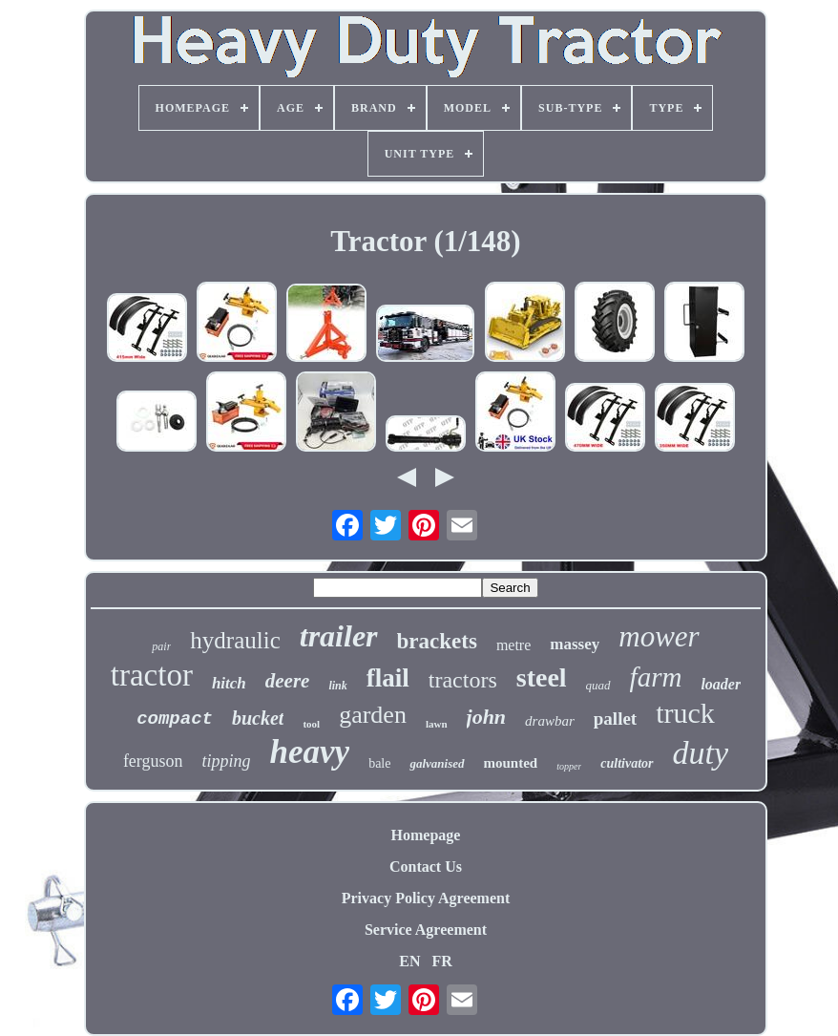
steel (541, 677)
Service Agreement (426, 929)
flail (388, 678)
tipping (226, 761)
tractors (463, 679)
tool (311, 723)
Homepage (426, 835)
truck (685, 713)
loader (721, 684)
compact (174, 718)
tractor (152, 675)
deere (287, 680)
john (487, 717)
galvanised (436, 763)
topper (568, 766)
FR (441, 961)
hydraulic (235, 640)
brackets (437, 641)
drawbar (550, 721)
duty (701, 753)
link (337, 685)
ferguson (153, 761)
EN (409, 961)
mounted (511, 763)
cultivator (626, 763)
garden (373, 715)
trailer (339, 636)
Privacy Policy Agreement (426, 898)
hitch (229, 683)
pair (161, 646)
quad (598, 685)
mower (658, 636)
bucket (257, 718)
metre (513, 645)
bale (379, 763)
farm (656, 677)
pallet (615, 718)
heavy (310, 752)
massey (574, 644)
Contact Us (425, 866)
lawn (437, 723)
